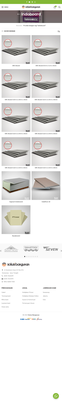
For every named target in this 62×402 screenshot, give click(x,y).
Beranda (19, 25)
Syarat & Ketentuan (28, 300)
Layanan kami (6, 304)
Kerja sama (5, 308)
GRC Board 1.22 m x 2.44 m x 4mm (16, 134)
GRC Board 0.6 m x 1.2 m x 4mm (46, 66)
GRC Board (16, 66)
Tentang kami (6, 297)
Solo (44, 300)
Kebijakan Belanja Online (30, 297)
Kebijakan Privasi (27, 293)
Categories (30, 19)
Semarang (46, 293)
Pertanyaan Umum (28, 304)
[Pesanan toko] (58, 31)
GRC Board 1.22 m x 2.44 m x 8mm (46, 168)
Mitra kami (5, 300)
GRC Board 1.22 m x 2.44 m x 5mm (46, 134)
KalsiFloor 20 (46, 203)
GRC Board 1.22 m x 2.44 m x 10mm (46, 100)
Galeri (3, 293)
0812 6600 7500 (9, 283)
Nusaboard (16, 237)
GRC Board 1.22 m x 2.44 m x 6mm (16, 168)
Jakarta (45, 297)
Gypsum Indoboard (16, 203)
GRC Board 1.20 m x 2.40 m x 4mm (16, 100)
